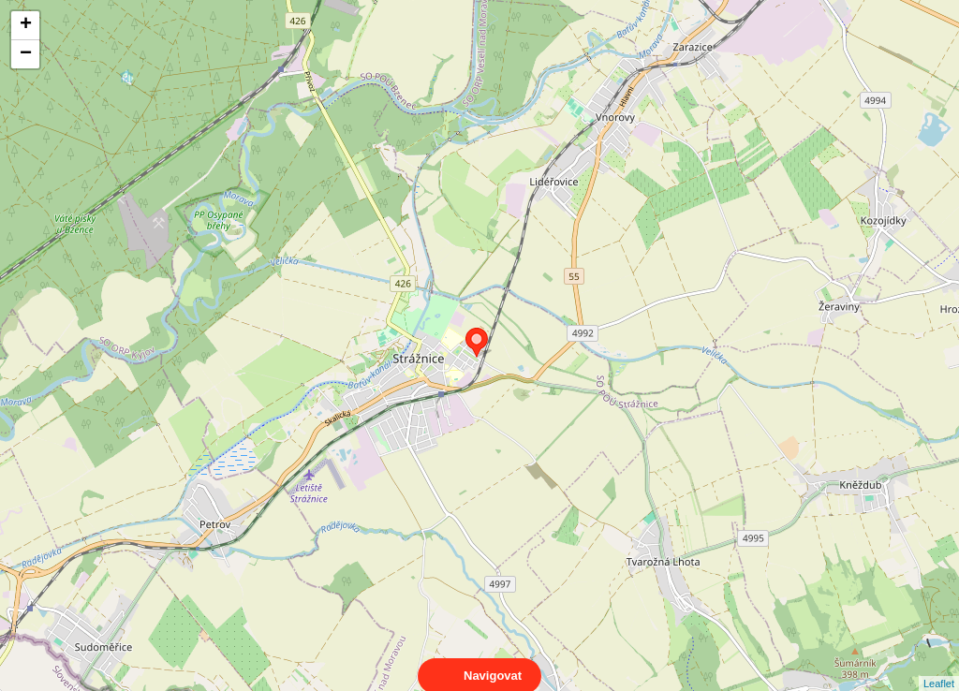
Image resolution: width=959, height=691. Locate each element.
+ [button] (26, 25)
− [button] (26, 54)
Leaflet (938, 666)
